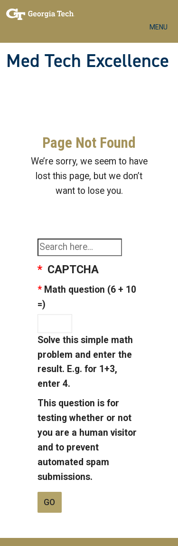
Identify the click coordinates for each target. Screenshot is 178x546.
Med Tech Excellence (87, 60)
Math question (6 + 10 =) (86, 297)
